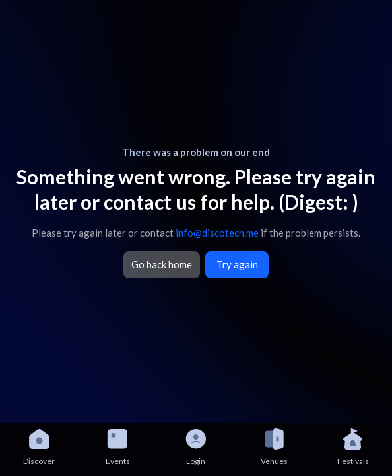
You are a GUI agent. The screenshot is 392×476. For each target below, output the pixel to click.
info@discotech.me (217, 233)
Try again (237, 264)
